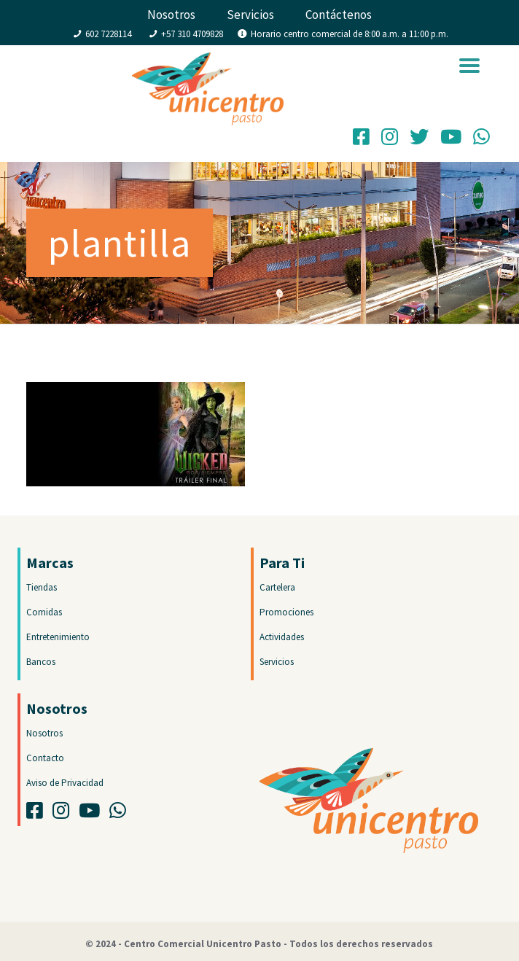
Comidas (44, 612)
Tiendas (41, 587)
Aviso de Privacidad (65, 783)
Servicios (250, 15)
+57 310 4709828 (192, 34)
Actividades (282, 637)
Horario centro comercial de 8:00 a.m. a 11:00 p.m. (349, 34)
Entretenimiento (58, 637)
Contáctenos (338, 15)
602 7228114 (108, 34)
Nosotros (171, 15)
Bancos (40, 661)
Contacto (45, 758)
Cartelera (277, 587)
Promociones (286, 612)
